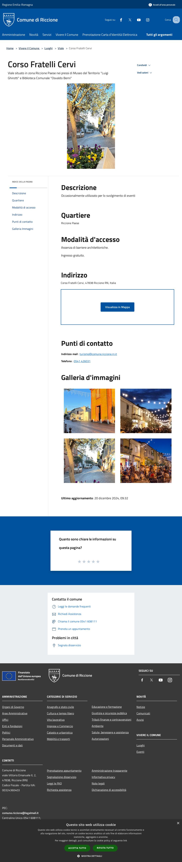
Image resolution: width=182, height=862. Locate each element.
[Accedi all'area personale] (162, 5)
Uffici (5, 720)
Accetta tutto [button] (77, 848)
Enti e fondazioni (12, 726)
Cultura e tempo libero (60, 713)
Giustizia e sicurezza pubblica (109, 713)
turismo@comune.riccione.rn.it (98, 354)
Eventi (140, 752)
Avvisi (140, 720)
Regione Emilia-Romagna (17, 4)
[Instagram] (144, 19)
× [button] (178, 823)
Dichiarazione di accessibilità (109, 790)
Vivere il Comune (29, 48)
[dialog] (91, 840)
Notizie (140, 707)
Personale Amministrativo (18, 739)
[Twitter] (126, 19)
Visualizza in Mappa (117, 307)
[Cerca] (175, 19)
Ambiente (97, 726)
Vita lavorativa (56, 720)
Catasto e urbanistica (60, 732)
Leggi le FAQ (54, 783)
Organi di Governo (13, 707)
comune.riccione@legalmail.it (20, 813)
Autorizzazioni (100, 739)
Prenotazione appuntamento (64, 770)
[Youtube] (135, 19)
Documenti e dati (12, 745)
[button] (91, 856)
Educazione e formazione (107, 707)
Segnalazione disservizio (61, 777)
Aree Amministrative (14, 713)
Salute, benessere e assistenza (110, 732)
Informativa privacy (103, 777)
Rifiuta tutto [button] (105, 847)
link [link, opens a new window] (125, 840)
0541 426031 (82, 361)
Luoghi (48, 48)
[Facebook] (117, 19)
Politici (6, 732)
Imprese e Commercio (60, 726)
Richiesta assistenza (59, 790)
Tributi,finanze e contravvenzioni (111, 719)
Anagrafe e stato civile (60, 707)
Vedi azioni (145, 73)
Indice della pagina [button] (22, 181)
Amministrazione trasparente (109, 770)
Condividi (144, 65)
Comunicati (143, 713)
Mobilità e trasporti (58, 739)
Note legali (98, 783)
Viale (61, 48)
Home (10, 48)
